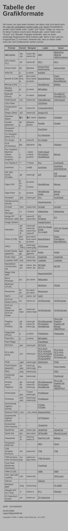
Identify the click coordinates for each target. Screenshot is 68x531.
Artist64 (41, 73)
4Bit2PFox (59, 329)
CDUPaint (42, 103)
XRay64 (57, 491)
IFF (39, 216)
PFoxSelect (43, 154)
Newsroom (43, 291)
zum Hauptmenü (16, 506)
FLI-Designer (44, 135)
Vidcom (41, 481)
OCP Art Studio (45, 227)
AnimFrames (44, 69)
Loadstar (42, 260)
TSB (40, 451)
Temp (56, 444)
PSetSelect (43, 333)
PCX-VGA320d (45, 354)
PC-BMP (58, 486)
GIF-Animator (60, 176)
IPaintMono (59, 78)
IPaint (56, 76)
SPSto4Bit (42, 433)
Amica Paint (43, 67)
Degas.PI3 (43, 113)
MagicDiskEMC (45, 273)
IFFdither (42, 219)
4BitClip (57, 55)
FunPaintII (58, 163)
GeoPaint (42, 167)
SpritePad (42, 430)
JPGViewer (43, 246)
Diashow (42, 117)
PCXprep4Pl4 (44, 359)
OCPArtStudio (44, 310)
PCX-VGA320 (44, 351)
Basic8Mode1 (60, 81)
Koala (40, 194)
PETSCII (42, 345)
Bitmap (57, 154)
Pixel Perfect (60, 367)
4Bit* (40, 55)
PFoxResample (45, 321)
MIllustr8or (43, 279)
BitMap (57, 84)
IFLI (40, 163)
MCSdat (42, 265)
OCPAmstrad (44, 301)
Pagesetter (59, 333)
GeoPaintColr (60, 169)
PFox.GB (58, 319)
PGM (57, 285)
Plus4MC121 (60, 96)
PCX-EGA (42, 349)
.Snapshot (42, 425)
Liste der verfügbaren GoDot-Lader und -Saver (27, 27)
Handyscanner (44, 202)
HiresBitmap (43, 84)
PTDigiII (41, 407)
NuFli (40, 296)
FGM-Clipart (43, 152)
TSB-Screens (44, 458)
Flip (39, 145)
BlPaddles (42, 89)
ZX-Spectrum (44, 497)
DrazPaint (42, 129)
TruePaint (42, 465)
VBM (40, 471)
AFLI (40, 62)
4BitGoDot (59, 52)
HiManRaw (43, 211)
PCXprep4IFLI (44, 356)
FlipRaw (58, 145)
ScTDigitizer (43, 418)
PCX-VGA (58, 352)
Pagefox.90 (59, 324)
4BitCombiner (61, 57)
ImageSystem (44, 222)
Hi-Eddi (41, 207)
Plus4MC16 (59, 94)
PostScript (58, 376)
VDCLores (59, 476)
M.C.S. (41, 268)
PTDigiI (41, 405)
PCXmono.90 (60, 357)
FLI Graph (42, 140)
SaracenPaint (44, 412)
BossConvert (61, 433)
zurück (5, 506)
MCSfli (57, 266)
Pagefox (58, 321)
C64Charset (59, 100)
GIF (39, 175)
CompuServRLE (45, 108)
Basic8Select (44, 78)
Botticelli (42, 95)
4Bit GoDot (10, 55)
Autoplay (58, 117)
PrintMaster (43, 393)
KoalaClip (42, 257)
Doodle (41, 123)
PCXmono (58, 355)
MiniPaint (42, 285)
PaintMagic (43, 342)
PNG (56, 371)
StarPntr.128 (44, 438)
